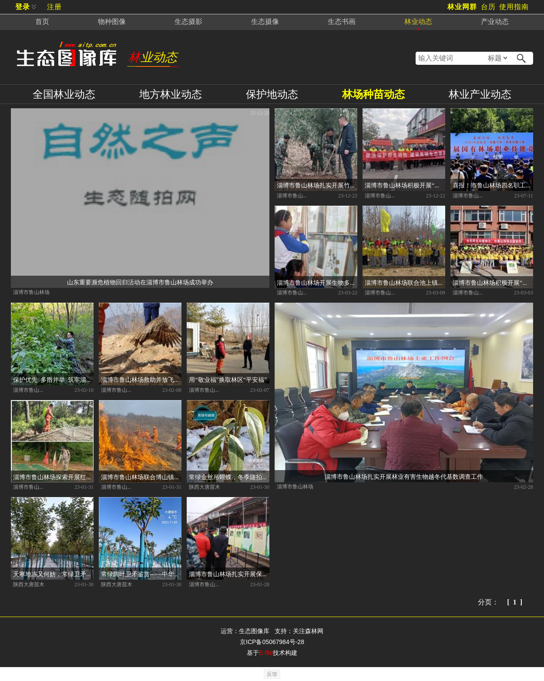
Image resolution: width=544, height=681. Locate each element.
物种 (112, 21)
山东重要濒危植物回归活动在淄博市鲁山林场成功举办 (140, 282)
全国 (64, 94)
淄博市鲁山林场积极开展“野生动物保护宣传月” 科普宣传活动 (405, 185)
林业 (418, 21)
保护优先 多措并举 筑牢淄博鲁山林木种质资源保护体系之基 (53, 379)
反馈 (272, 674)
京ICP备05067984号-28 (272, 641)
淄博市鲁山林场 (31, 291)
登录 (22, 6)
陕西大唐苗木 (204, 486)
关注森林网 (308, 631)
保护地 (272, 94)
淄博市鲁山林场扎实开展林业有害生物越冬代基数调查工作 (404, 476)
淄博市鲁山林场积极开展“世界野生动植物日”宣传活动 (493, 282)
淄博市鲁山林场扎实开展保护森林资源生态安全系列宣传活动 (229, 574)
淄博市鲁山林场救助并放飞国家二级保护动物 (141, 379)
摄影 (188, 21)
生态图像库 (254, 631)
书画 (342, 21)
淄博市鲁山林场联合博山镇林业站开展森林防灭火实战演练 (141, 477)
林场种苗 (373, 94)
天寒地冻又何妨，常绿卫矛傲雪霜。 (53, 574)
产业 (495, 21)
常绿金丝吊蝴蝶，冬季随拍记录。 (229, 477)
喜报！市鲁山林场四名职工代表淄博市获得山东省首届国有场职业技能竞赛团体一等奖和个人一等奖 (493, 185)
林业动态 (152, 57)
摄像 (265, 21)
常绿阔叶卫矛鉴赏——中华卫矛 (141, 574)
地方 (170, 94)
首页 (42, 21)
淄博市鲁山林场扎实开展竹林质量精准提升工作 (317, 185)
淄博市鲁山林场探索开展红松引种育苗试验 (53, 477)
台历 (488, 6)
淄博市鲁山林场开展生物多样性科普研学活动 (317, 282)
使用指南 (514, 6)
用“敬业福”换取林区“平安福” (228, 379)
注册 (54, 6)
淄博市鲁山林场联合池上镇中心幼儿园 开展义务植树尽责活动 (405, 282)
